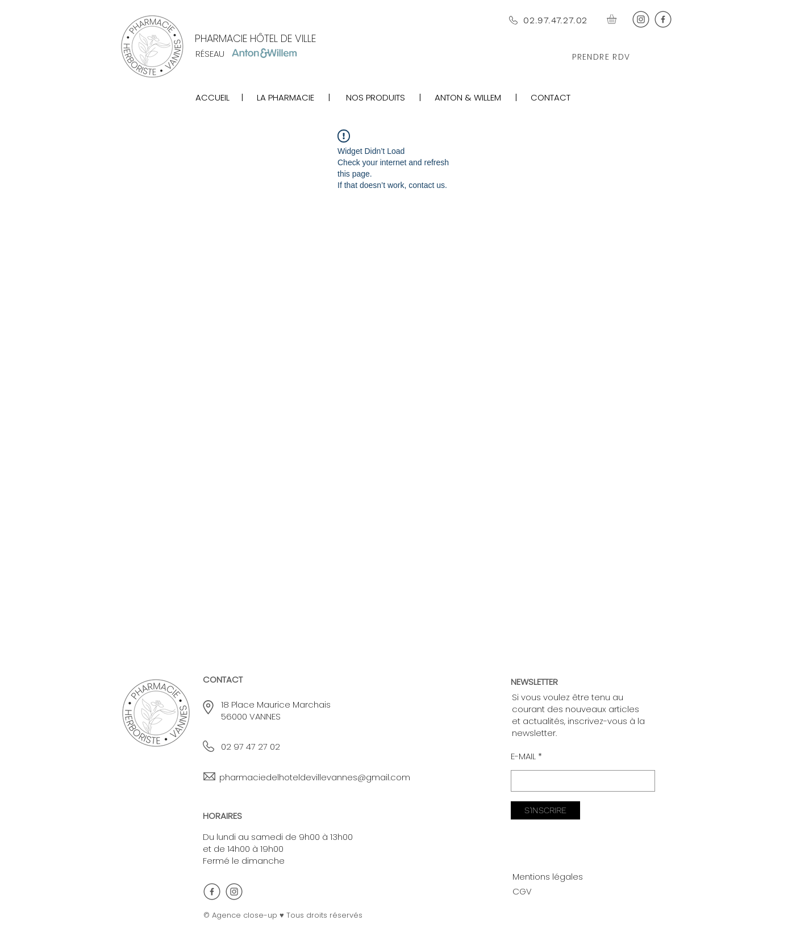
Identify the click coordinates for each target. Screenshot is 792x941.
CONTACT (550, 97)
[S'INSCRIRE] (545, 810)
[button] (617, 19)
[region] (374, 97)
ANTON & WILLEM (466, 97)
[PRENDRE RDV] (602, 57)
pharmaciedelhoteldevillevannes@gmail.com (314, 777)
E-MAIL (523, 756)
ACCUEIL (212, 97)
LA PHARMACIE (288, 97)
